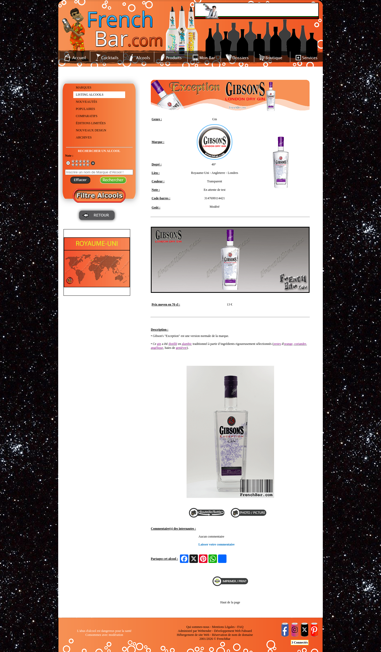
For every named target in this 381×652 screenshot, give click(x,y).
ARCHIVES (84, 137)
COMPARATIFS (87, 116)
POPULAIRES (85, 109)
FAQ (240, 627)
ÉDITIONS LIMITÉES (91, 123)
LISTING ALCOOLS (89, 94)
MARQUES (84, 87)
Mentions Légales (223, 627)
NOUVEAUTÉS (86, 102)
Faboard (246, 631)
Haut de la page (230, 602)
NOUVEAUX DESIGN (91, 130)
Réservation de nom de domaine (232, 635)
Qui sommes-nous (197, 627)
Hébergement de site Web (193, 635)
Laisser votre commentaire (216, 544)
